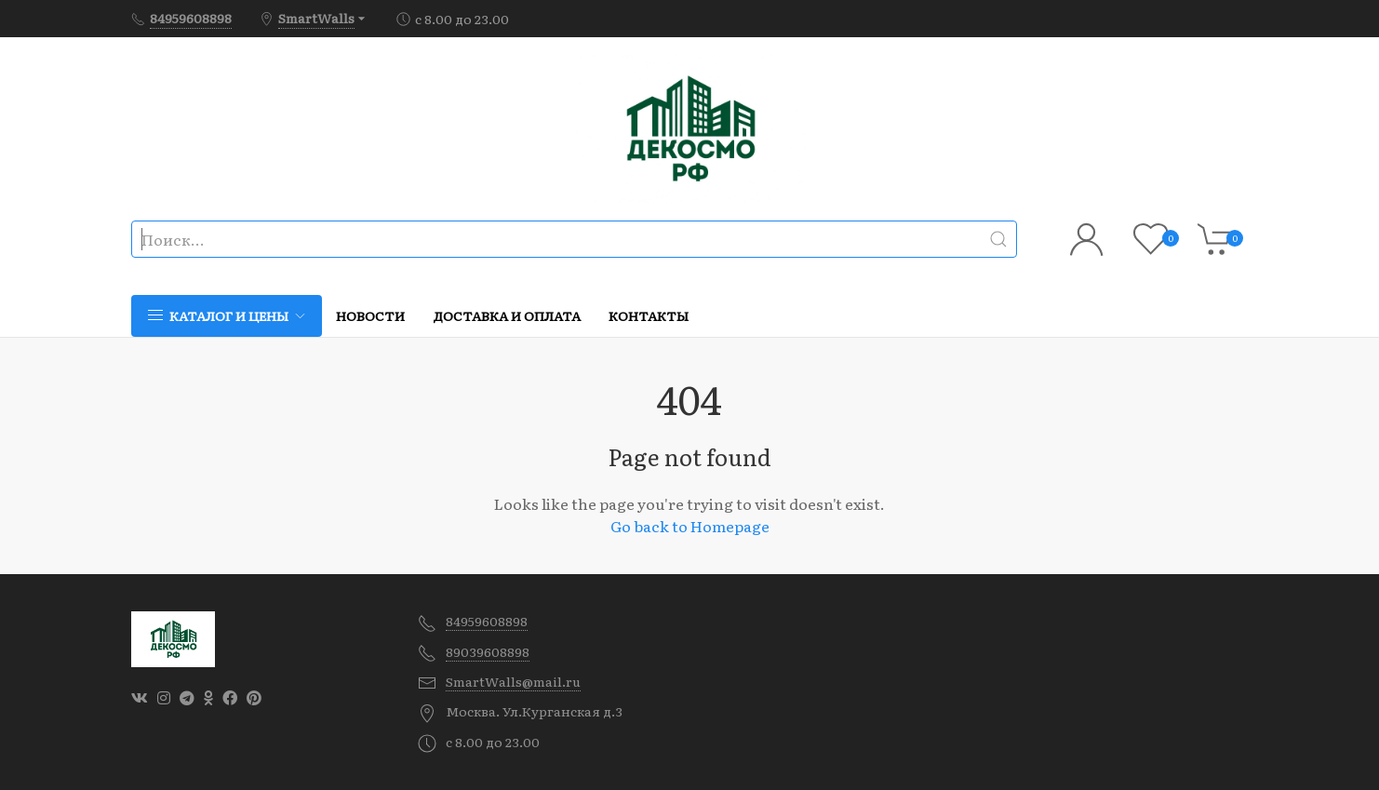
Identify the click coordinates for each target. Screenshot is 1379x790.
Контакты (649, 315)
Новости (370, 315)
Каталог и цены (226, 315)
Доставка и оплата (507, 315)
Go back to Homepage (690, 526)
